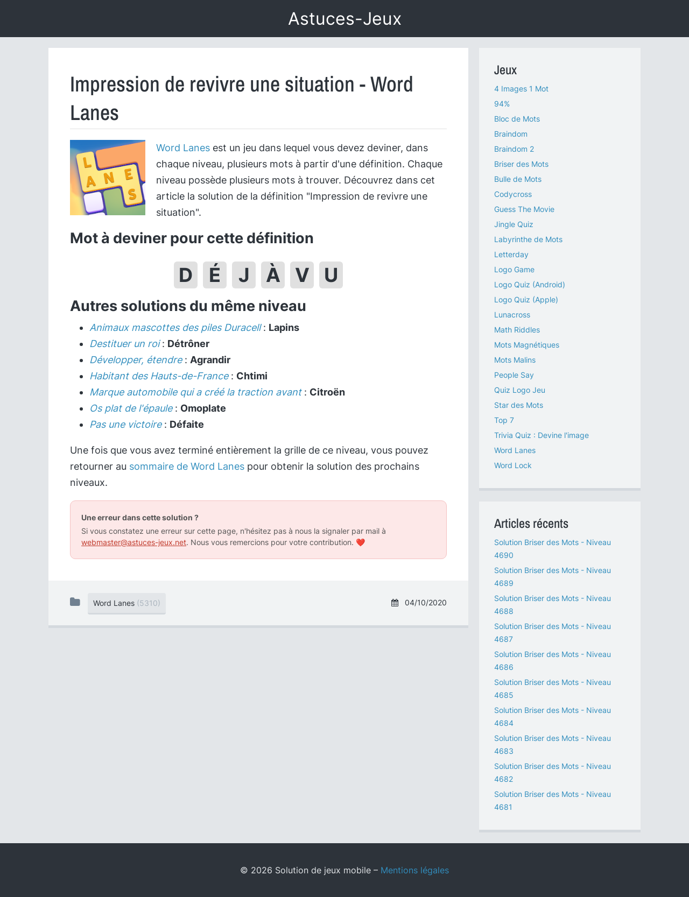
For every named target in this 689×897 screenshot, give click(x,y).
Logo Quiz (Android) (529, 284)
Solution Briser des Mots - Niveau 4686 (552, 660)
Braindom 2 (514, 148)
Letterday (511, 254)
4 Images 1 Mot (521, 88)
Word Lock (513, 465)
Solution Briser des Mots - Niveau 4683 (552, 744)
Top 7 (504, 420)
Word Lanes (183, 147)
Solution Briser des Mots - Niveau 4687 (552, 632)
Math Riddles (517, 329)
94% (502, 103)
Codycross (513, 194)
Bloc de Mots (517, 118)
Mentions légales (415, 870)
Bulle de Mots (518, 178)
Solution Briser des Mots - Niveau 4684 (552, 716)
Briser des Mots (521, 163)
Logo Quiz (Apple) (526, 299)
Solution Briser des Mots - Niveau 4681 (552, 800)
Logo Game (514, 269)
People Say (514, 374)
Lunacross (512, 314)
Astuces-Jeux (345, 18)
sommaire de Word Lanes (186, 466)
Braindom (511, 133)
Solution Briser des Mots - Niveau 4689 (552, 577)
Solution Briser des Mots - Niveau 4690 (552, 549)
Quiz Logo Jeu (519, 389)
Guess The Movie (524, 209)
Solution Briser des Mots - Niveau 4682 (552, 772)
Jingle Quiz (513, 224)
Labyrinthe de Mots (528, 239)
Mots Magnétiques (526, 344)
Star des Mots (518, 404)
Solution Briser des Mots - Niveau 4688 (552, 605)
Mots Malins (515, 359)
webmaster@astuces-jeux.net (133, 542)
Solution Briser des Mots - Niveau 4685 (552, 688)
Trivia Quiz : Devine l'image (541, 435)
